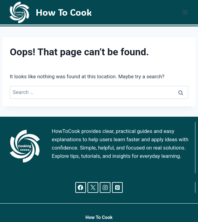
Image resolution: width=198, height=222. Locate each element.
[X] (93, 187)
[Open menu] (185, 12)
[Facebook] (80, 187)
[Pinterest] (117, 187)
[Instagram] (105, 187)
